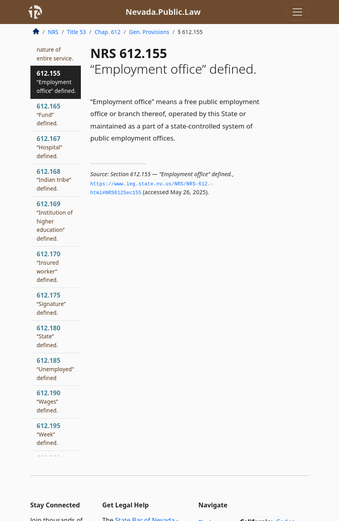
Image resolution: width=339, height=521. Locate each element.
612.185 (55, 369)
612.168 (54, 180)
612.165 (48, 114)
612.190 (48, 401)
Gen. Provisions (149, 32)
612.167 (49, 147)
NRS (53, 32)
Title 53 (76, 32)
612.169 (55, 220)
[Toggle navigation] (297, 12)
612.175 (51, 303)
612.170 (48, 266)
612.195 (48, 434)
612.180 (48, 336)
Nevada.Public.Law (163, 11)
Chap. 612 (107, 32)
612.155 (56, 82)
